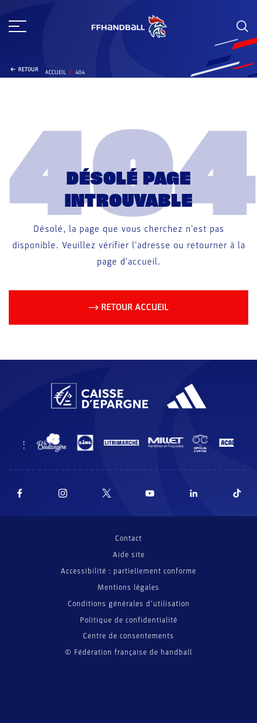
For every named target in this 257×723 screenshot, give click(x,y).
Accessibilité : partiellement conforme (128, 571)
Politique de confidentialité (129, 620)
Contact (128, 538)
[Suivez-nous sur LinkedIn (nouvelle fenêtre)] (194, 493)
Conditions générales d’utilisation (129, 604)
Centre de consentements (128, 636)
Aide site (129, 554)
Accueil (55, 72)
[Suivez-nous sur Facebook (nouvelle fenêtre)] (19, 493)
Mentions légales (128, 587)
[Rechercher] (242, 26)
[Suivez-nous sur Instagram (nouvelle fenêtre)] (63, 493)
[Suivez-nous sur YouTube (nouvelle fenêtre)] (150, 493)
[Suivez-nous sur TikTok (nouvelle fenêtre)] (237, 493)
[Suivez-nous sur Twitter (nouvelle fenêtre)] (106, 493)
